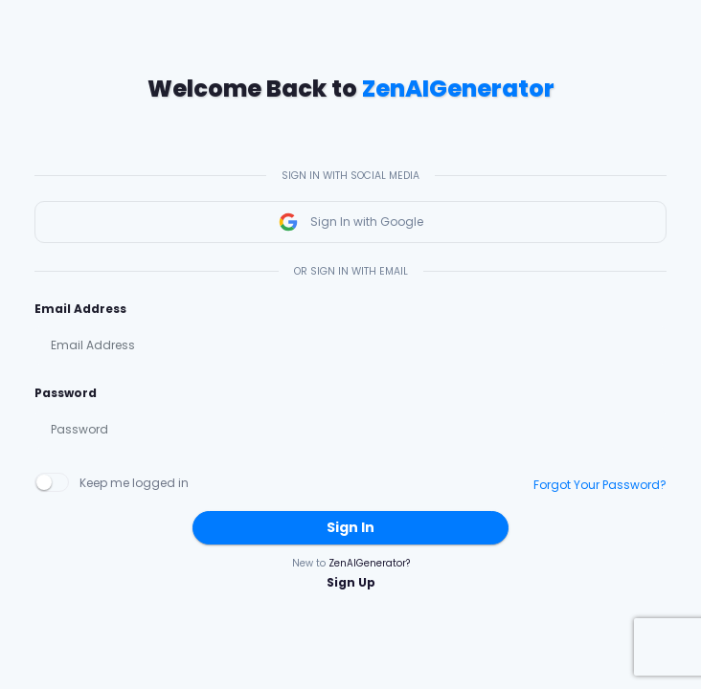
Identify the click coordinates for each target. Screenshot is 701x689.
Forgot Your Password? (600, 485)
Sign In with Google (350, 222)
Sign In (350, 527)
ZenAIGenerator (458, 88)
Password (65, 393)
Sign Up (351, 582)
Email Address (80, 308)
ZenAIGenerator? (369, 563)
